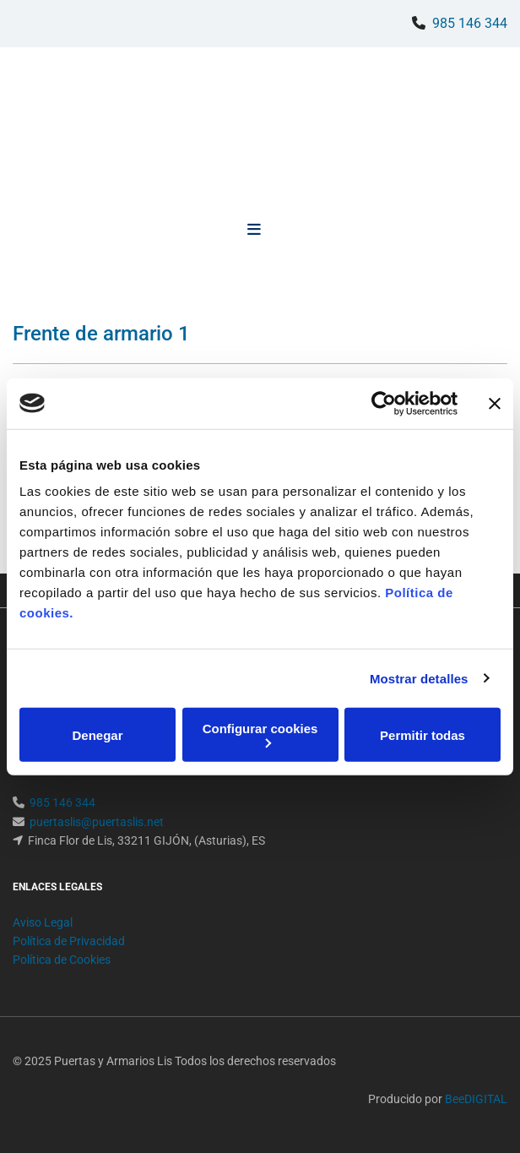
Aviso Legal (43, 922)
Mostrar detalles (419, 678)
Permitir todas (422, 734)
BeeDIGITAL (476, 1099)
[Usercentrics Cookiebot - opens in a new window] (384, 403)
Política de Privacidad (69, 941)
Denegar (97, 734)
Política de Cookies (62, 959)
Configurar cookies (260, 734)
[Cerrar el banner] (495, 403)
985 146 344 (469, 23)
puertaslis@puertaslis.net (97, 822)
